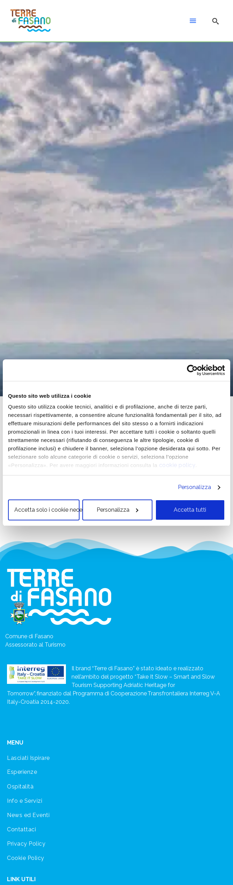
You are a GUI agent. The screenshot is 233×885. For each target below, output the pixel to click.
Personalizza (194, 487)
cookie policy (177, 465)
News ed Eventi (28, 815)
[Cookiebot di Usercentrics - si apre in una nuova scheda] (194, 370)
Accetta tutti (190, 509)
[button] (193, 20)
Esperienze (22, 772)
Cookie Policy (25, 858)
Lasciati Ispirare (28, 758)
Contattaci (21, 829)
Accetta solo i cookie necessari (47, 509)
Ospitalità (20, 786)
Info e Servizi (24, 801)
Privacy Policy (26, 843)
